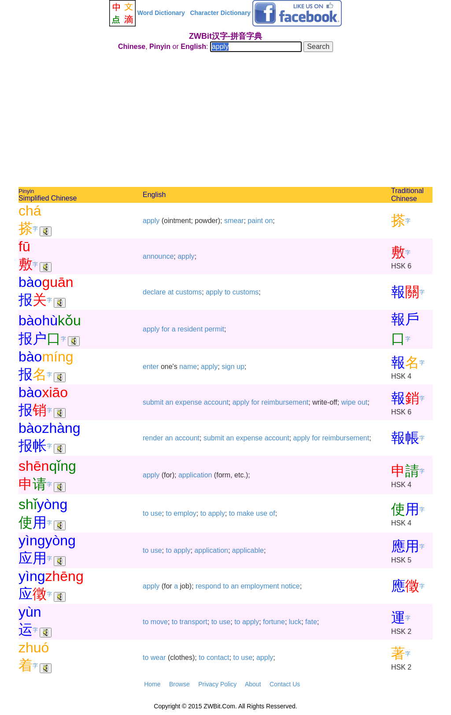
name (188, 366)
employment (259, 586)
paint (255, 220)
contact (218, 657)
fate (311, 622)
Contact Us (285, 684)
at (171, 292)
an (170, 402)
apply (151, 220)
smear (234, 220)
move (159, 622)
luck (295, 622)
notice (290, 586)
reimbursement (285, 402)
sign (228, 366)
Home (152, 684)
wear (158, 657)
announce (158, 256)
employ (185, 513)
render (153, 438)
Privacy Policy (217, 684)
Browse (179, 684)
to (227, 292)
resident (190, 329)
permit (214, 329)
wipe (348, 402)
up (240, 366)
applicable (248, 550)
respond (208, 586)
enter (151, 366)
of (272, 513)
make (245, 513)
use (156, 513)
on (269, 220)
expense (188, 402)
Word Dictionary (161, 12)
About (253, 684)
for (166, 329)
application (195, 475)
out (362, 402)
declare (154, 292)
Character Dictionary (220, 12)
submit (153, 402)
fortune (274, 622)
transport (193, 622)
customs (189, 292)
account (216, 402)
